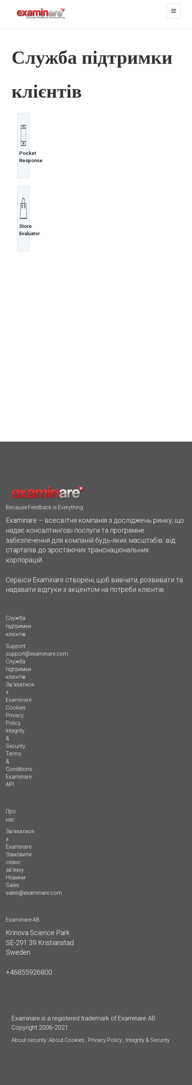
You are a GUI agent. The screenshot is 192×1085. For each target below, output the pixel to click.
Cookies (16, 708)
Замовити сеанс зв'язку (18, 862)
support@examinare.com (37, 654)
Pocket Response (23, 144)
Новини (15, 877)
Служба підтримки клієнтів (18, 669)
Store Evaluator (23, 217)
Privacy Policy (105, 1040)
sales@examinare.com (34, 893)
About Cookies (66, 1040)
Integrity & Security (147, 1040)
